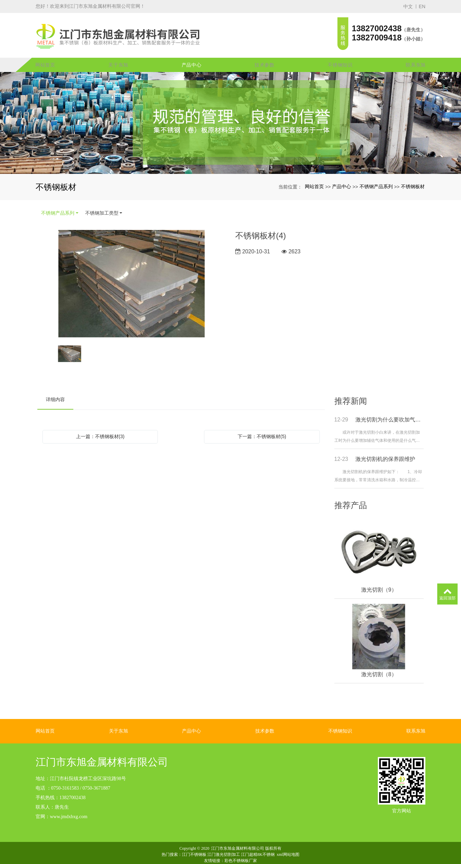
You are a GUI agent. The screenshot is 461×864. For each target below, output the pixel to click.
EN (422, 6)
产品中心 (192, 56)
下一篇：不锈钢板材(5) (262, 427)
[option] (131, 275)
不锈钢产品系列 (376, 177)
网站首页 (45, 56)
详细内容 (55, 390)
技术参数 (265, 56)
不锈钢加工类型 (101, 204)
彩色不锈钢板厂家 (240, 851)
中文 (408, 6)
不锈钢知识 (340, 56)
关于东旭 (118, 56)
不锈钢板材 (413, 177)
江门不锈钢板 (194, 845)
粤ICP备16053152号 (230, 857)
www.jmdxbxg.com (68, 807)
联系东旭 (416, 56)
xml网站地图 (288, 845)
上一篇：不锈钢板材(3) (100, 427)
